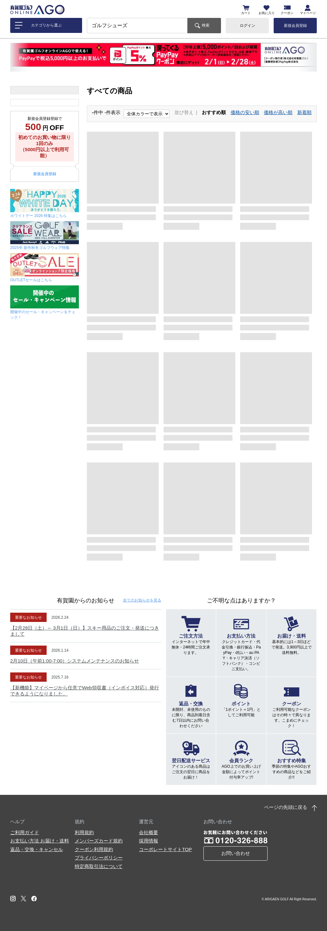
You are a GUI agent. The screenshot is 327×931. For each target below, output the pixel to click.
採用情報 (148, 840)
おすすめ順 (214, 112)
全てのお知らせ (142, 600)
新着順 (304, 112)
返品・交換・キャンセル (36, 849)
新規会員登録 (295, 25)
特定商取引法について (99, 866)
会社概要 (148, 832)
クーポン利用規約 (94, 849)
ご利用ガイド (24, 832)
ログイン (247, 25)
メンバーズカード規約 (99, 840)
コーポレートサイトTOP (165, 849)
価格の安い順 (245, 112)
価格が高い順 (278, 112)
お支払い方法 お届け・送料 (39, 840)
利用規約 (84, 832)
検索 (205, 25)
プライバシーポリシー (99, 857)
